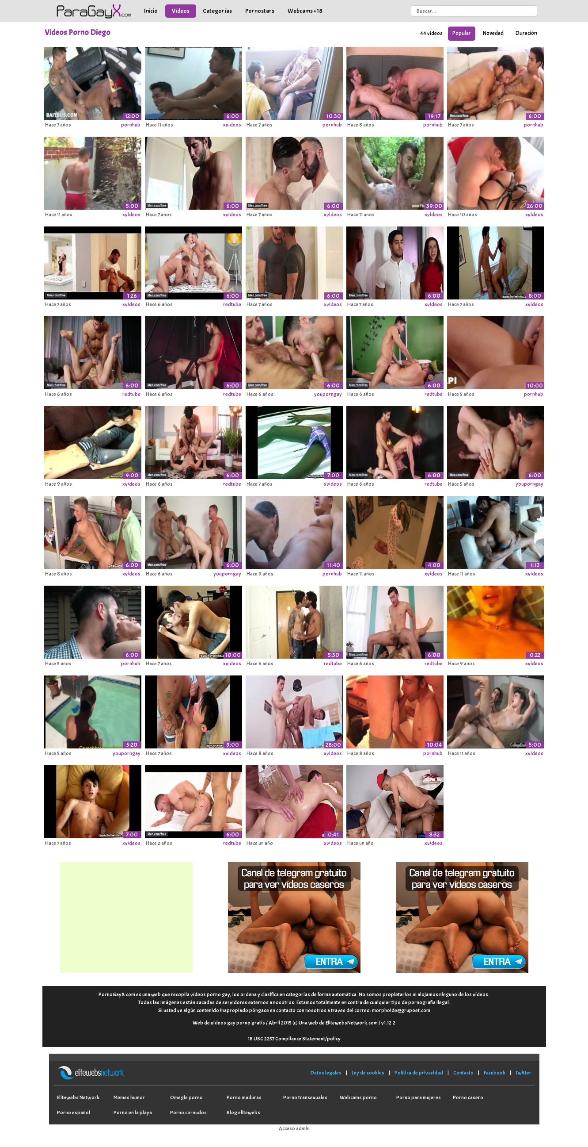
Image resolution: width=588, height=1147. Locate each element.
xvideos (232, 124)
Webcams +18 (305, 11)
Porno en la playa (133, 1112)
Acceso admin (294, 1128)
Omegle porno (186, 1097)
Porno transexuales (305, 1097)
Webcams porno (358, 1097)
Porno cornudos (188, 1112)
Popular (461, 33)
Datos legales (326, 1072)
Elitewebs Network (78, 1097)
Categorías (217, 11)
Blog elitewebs (243, 1112)
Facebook (494, 1072)
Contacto (463, 1072)
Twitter (523, 1072)
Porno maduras (244, 1097)
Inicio (151, 11)
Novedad (493, 33)
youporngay (328, 394)
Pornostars (259, 11)
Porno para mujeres (418, 1097)
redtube (232, 304)
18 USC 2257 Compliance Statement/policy (294, 1038)
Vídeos (181, 11)
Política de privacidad (419, 1072)
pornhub (130, 124)
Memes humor (129, 1097)
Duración (526, 33)
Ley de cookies (368, 1072)
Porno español (73, 1112)
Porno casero (468, 1097)
